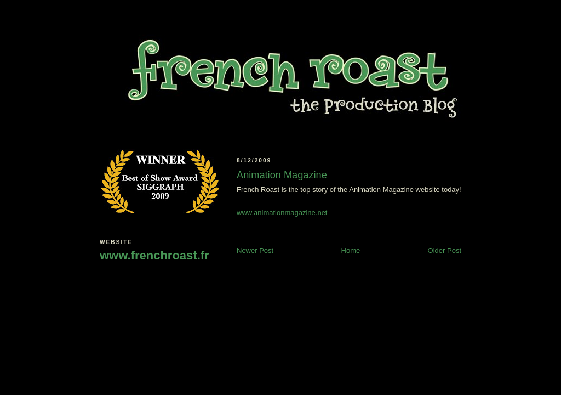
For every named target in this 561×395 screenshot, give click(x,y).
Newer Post (255, 250)
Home (350, 250)
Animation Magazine (282, 175)
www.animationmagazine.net (282, 212)
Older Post (444, 250)
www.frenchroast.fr (154, 255)
